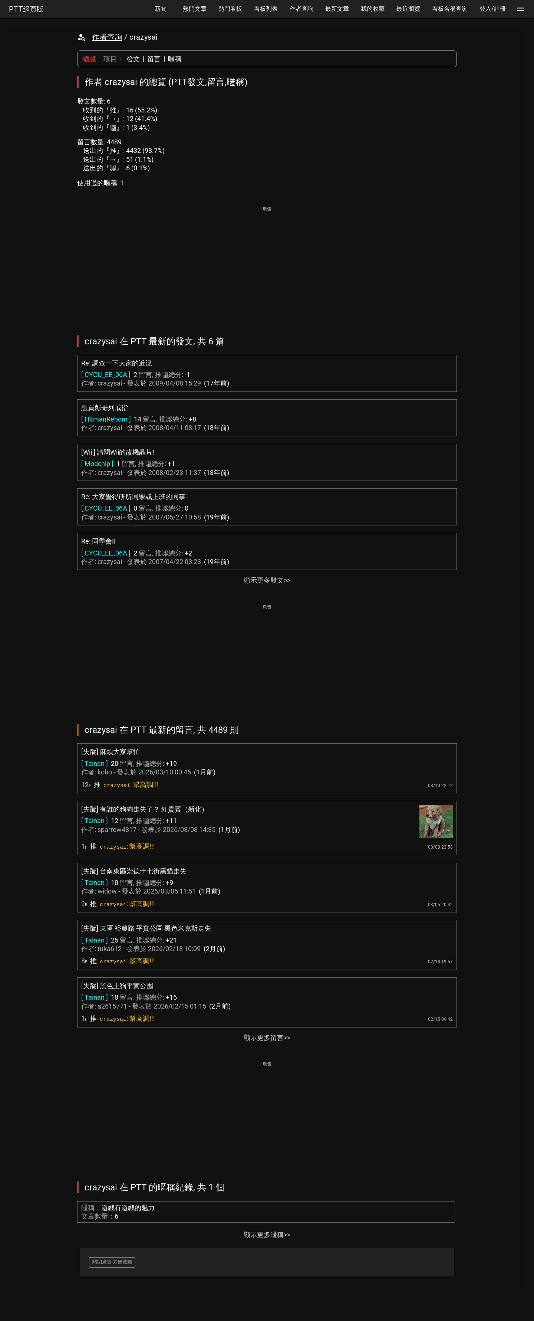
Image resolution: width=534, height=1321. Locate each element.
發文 (133, 59)
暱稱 (174, 59)
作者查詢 (107, 37)
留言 (154, 59)
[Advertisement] (267, 266)
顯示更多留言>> (267, 1038)
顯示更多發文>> (267, 580)
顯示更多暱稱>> (267, 1235)
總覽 (89, 59)
